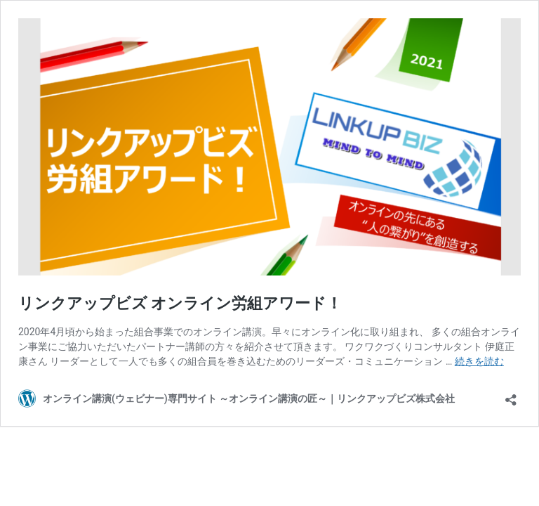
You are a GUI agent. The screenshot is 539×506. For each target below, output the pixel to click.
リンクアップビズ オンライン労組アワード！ (180, 303)
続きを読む (479, 361)
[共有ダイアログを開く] (511, 395)
